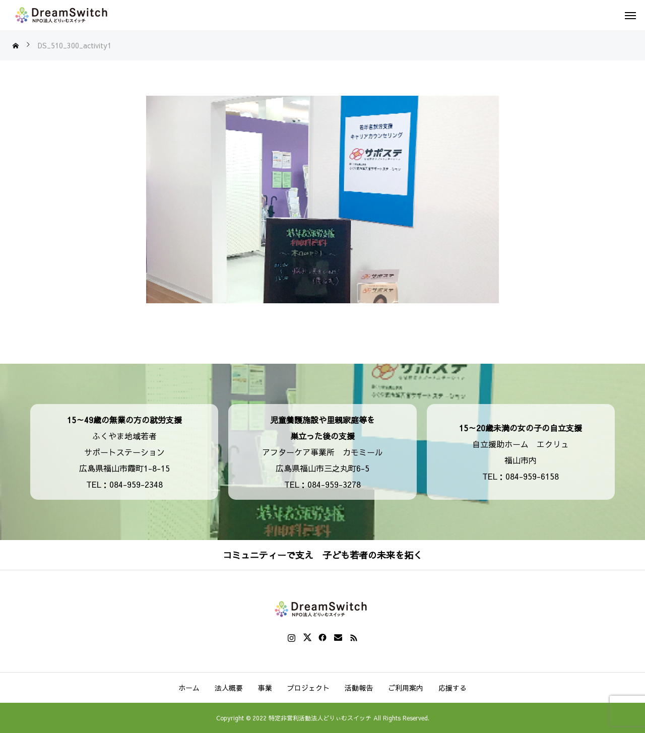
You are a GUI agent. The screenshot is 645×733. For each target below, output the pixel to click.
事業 (265, 688)
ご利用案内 (405, 688)
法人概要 (229, 688)
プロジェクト (308, 688)
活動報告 (359, 688)
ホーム (189, 688)
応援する (452, 688)
